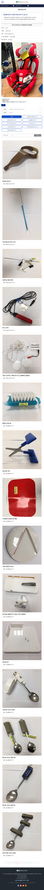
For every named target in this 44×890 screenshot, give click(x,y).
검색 (38, 135)
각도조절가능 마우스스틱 (8, 242)
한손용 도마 (5, 662)
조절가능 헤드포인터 (7, 280)
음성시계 (11, 112)
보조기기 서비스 (4, 5)
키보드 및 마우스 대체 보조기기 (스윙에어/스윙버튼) (16, 375)
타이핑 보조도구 (6, 181)
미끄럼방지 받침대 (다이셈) (9, 519)
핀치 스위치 (5, 328)
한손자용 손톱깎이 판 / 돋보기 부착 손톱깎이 (14, 614)
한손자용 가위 (6, 471)
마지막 (38, 862)
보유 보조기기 (18, 5)
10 (30, 862)
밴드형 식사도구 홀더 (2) (8, 757)
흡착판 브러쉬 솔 (6, 423)
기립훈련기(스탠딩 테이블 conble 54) (16, 109)
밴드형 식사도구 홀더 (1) (8, 805)
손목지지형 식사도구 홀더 (9, 853)
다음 (34, 862)
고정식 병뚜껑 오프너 (7, 566)
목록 (3, 105)
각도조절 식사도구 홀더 (8, 710)
